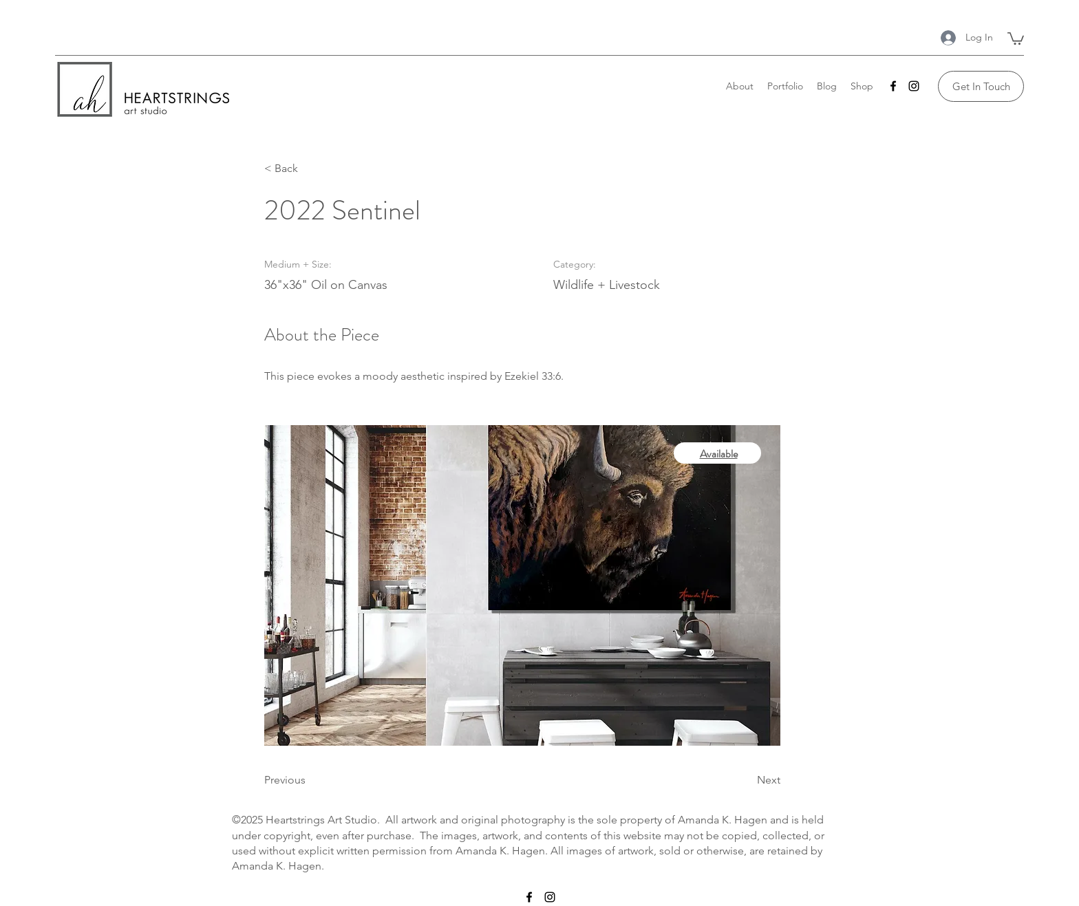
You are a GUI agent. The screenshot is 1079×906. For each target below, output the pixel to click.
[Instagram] (914, 86)
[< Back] (309, 168)
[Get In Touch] (981, 86)
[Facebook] (893, 86)
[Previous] (309, 780)
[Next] (746, 780)
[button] (1015, 38)
